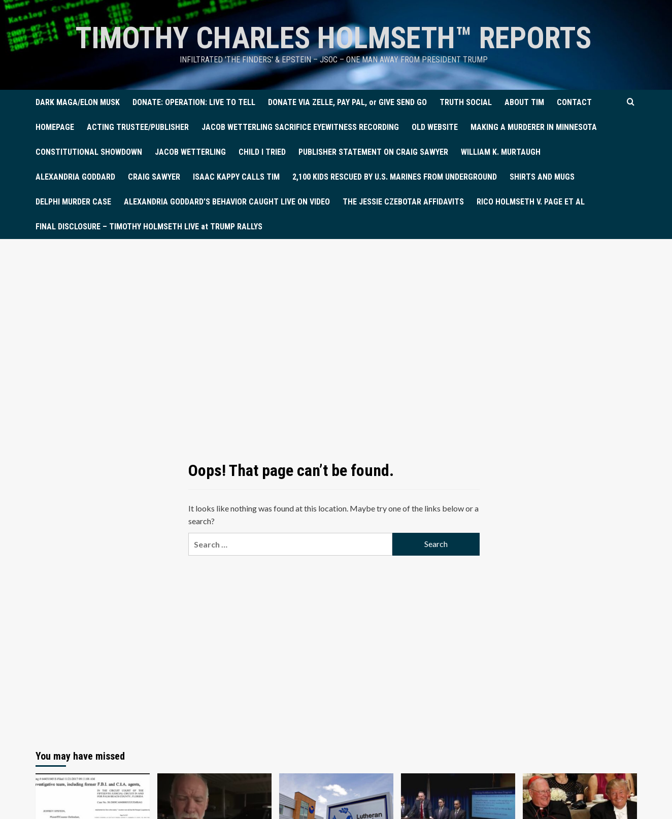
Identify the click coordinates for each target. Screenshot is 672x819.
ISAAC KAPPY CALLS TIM (236, 177)
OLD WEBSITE (435, 127)
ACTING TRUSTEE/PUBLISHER (138, 127)
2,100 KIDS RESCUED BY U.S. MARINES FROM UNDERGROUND (394, 177)
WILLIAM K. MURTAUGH (501, 152)
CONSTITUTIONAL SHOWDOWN (89, 152)
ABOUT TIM (524, 102)
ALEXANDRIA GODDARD (75, 177)
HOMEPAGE (55, 127)
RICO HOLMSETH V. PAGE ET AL (531, 202)
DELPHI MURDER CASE (73, 202)
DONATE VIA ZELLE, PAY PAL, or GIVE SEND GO (347, 102)
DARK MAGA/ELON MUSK (78, 102)
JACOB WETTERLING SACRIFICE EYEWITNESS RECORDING (300, 127)
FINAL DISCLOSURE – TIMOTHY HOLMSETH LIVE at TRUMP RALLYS (149, 226)
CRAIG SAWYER (154, 177)
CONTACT (574, 102)
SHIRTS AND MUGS (542, 177)
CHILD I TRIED (262, 152)
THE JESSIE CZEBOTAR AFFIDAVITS (403, 202)
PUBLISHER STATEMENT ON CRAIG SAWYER (373, 152)
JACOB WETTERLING (190, 152)
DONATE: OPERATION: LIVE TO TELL (193, 102)
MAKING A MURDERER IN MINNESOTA (534, 127)
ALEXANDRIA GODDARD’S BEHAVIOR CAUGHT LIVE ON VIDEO (227, 202)
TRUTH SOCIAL (466, 102)
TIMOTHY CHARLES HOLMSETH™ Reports (334, 38)
